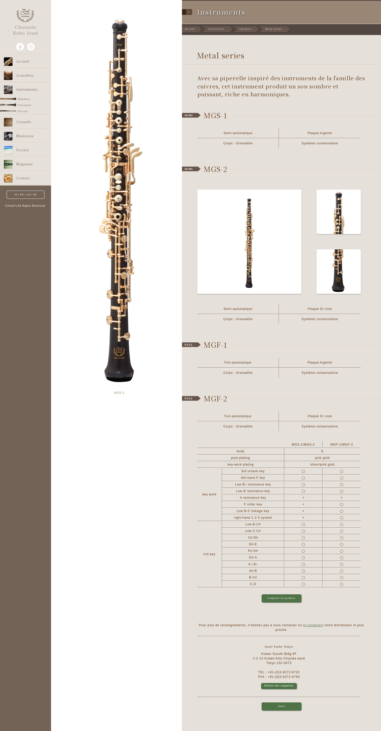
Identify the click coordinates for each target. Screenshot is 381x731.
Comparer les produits (281, 598)
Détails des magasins (278, 685)
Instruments (216, 29)
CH (28, 194)
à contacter (313, 625)
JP (16, 194)
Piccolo (23, 111)
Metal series (273, 29)
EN (22, 194)
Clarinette (24, 105)
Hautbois (24, 98)
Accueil (190, 29)
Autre (281, 706)
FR (34, 194)
